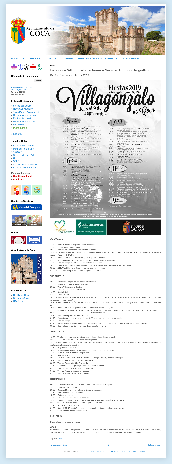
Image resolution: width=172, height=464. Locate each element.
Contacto (143, 452)
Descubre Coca (21, 298)
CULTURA (53, 58)
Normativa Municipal (23, 109)
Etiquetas (18, 134)
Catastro (17, 152)
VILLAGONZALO (130, 58)
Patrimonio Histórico (23, 118)
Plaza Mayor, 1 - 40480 (19, 90)
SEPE (16, 161)
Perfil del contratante (23, 149)
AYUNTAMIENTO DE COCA (22, 87)
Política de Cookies (118, 452)
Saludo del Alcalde (22, 106)
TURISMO (68, 58)
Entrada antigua (154, 445)
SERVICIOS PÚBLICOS (89, 58)
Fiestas (59, 439)
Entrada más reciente (59, 445)
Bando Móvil (19, 124)
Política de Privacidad (99, 452)
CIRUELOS (111, 58)
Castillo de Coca (21, 295)
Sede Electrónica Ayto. (24, 155)
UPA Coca (18, 301)
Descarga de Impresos (24, 115)
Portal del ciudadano (23, 145)
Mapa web (132, 452)
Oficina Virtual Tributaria (25, 164)
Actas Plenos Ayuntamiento (26, 112)
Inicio (108, 445)
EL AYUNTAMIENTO (32, 58)
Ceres (16, 158)
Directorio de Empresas (24, 121)
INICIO (14, 58)
